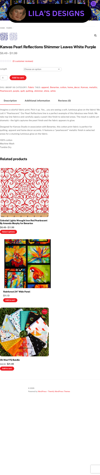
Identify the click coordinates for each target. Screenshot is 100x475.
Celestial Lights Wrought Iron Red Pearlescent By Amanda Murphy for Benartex (23, 293)
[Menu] (93, 3)
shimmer (38, 162)
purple (16, 162)
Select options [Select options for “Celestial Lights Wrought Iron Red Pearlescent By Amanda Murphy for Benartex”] (8, 303)
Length (3, 140)
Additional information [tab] (37, 171)
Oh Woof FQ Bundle (10, 431)
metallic (93, 158)
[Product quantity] (4, 149)
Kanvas (84, 158)
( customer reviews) (23, 132)
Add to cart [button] (10, 371)
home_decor (74, 158)
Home (2, 28)
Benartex (54, 158)
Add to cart (18, 149)
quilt (22, 162)
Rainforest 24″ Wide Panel (16, 363)
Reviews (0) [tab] (64, 171)
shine (46, 162)
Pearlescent (6, 162)
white (53, 162)
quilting (29, 162)
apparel (45, 158)
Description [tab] (10, 171)
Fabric (9, 28)
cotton (63, 158)
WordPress (42, 463)
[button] (95, 35)
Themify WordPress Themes (59, 463)
